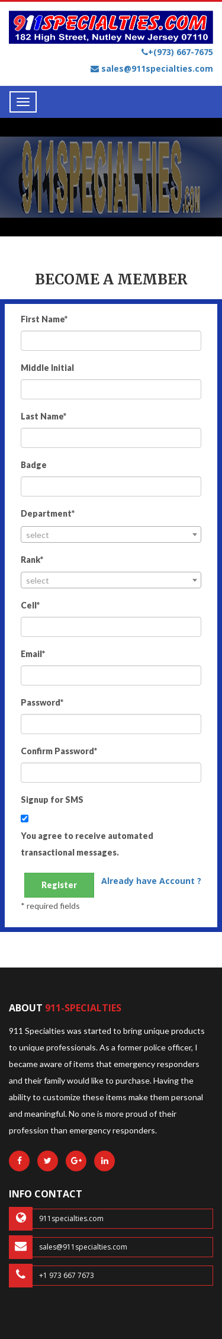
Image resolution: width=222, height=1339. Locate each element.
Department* (48, 513)
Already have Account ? (151, 880)
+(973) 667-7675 (177, 51)
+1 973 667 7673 (51, 1276)
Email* (33, 654)
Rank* (32, 560)
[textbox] (111, 535)
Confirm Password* (59, 751)
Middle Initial (47, 368)
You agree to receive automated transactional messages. (87, 844)
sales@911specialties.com (152, 68)
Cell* (30, 605)
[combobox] (111, 534)
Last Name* (43, 416)
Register (59, 885)
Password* (42, 702)
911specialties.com (56, 1219)
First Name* (44, 319)
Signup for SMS (52, 800)
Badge (34, 465)
